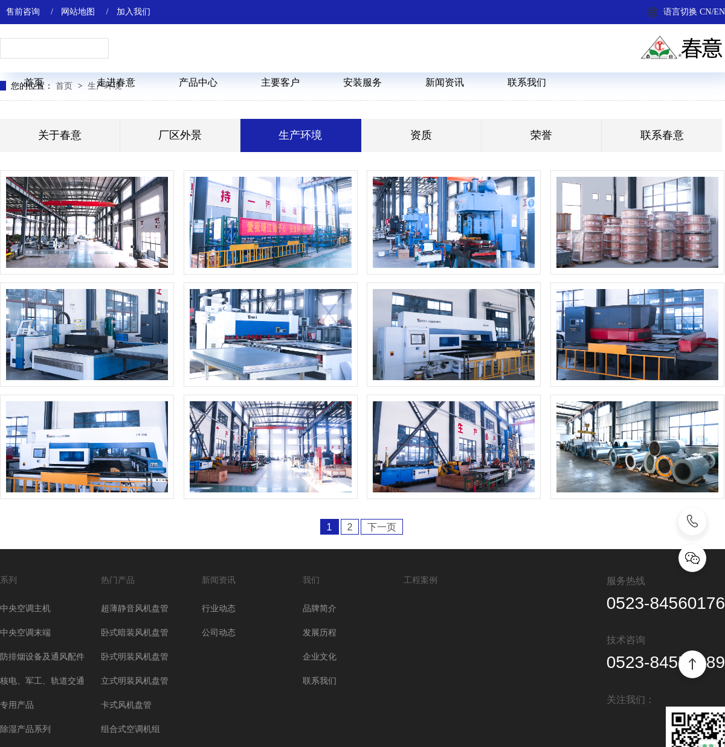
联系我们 (526, 82)
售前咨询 (23, 11)
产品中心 (198, 82)
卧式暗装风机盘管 (135, 632)
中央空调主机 (25, 608)
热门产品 (118, 580)
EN (719, 11)
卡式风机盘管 (126, 705)
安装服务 (362, 82)
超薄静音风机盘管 (135, 608)
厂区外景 (180, 135)
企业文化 (320, 656)
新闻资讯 (444, 82)
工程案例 (420, 580)
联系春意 (662, 135)
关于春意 (60, 135)
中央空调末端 (25, 632)
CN (705, 11)
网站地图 (78, 11)
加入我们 (133, 11)
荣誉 (541, 135)
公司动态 (219, 632)
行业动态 (219, 608)
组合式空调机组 (130, 729)
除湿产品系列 (25, 729)
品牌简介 (320, 608)
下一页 (381, 527)
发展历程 (320, 632)
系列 (8, 580)
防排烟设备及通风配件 (42, 656)
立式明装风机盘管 (135, 680)
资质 (421, 135)
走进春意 (116, 82)
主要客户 (280, 82)
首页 (34, 82)
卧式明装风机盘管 (135, 656)
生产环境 (300, 135)
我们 (311, 580)
